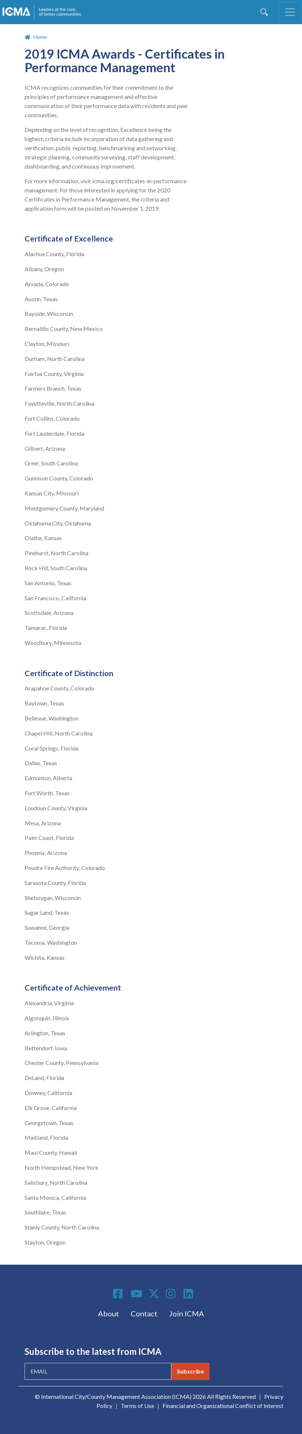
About (108, 1313)
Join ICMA (186, 1313)
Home (40, 37)
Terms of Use (137, 1405)
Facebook (119, 1293)
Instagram (172, 1293)
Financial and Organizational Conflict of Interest (223, 1405)
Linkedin (189, 1293)
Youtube (136, 1294)
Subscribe (190, 1371)
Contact (144, 1313)
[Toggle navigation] (290, 12)
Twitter (154, 1293)
